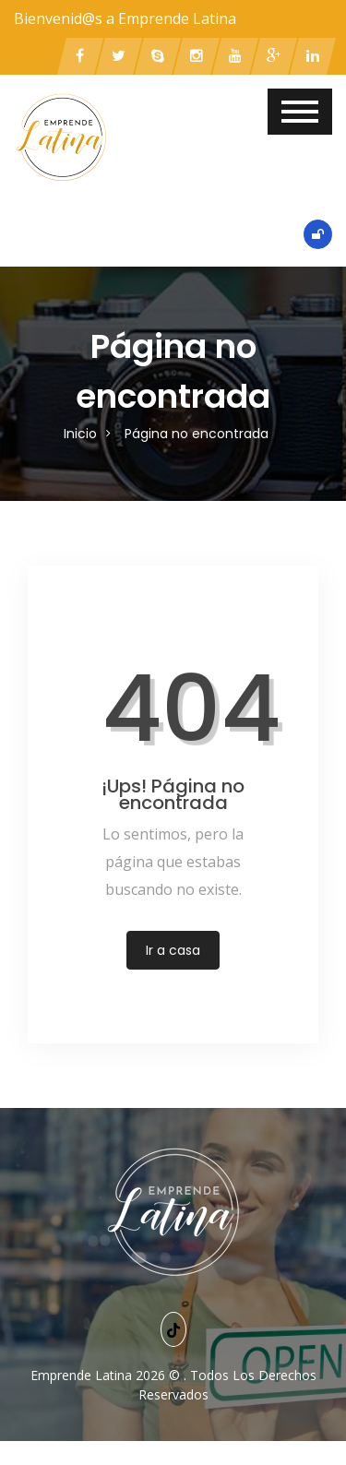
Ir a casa (173, 950)
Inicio (80, 433)
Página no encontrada (196, 433)
